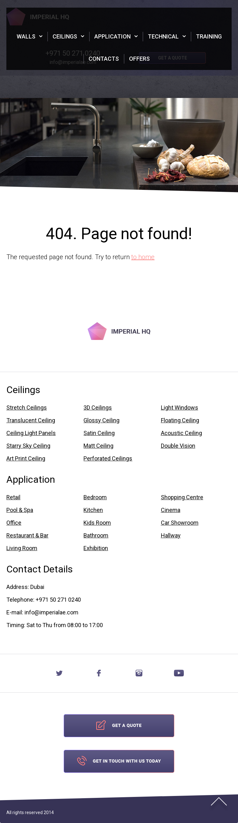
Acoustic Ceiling (181, 433)
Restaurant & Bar (27, 535)
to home (143, 257)
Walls (26, 36)
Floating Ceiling (180, 420)
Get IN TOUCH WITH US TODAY (119, 761)
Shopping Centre (182, 497)
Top (218, 803)
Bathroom (95, 535)
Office (13, 523)
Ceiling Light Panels (31, 433)
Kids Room (97, 523)
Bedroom (95, 497)
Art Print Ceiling (25, 458)
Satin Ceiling (99, 433)
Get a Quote (119, 725)
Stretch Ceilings (26, 408)
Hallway (171, 535)
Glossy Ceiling (101, 420)
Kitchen (93, 510)
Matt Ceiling (98, 446)
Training (209, 36)
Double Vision (178, 446)
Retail (13, 497)
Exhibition (95, 548)
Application (112, 36)
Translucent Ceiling (30, 420)
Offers (139, 58)
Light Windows (179, 408)
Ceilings (65, 36)
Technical (163, 36)
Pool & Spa (19, 510)
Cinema (170, 510)
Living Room (21, 548)
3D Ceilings (97, 408)
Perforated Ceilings (107, 458)
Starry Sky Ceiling (28, 446)
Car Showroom (179, 523)
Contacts (104, 58)
